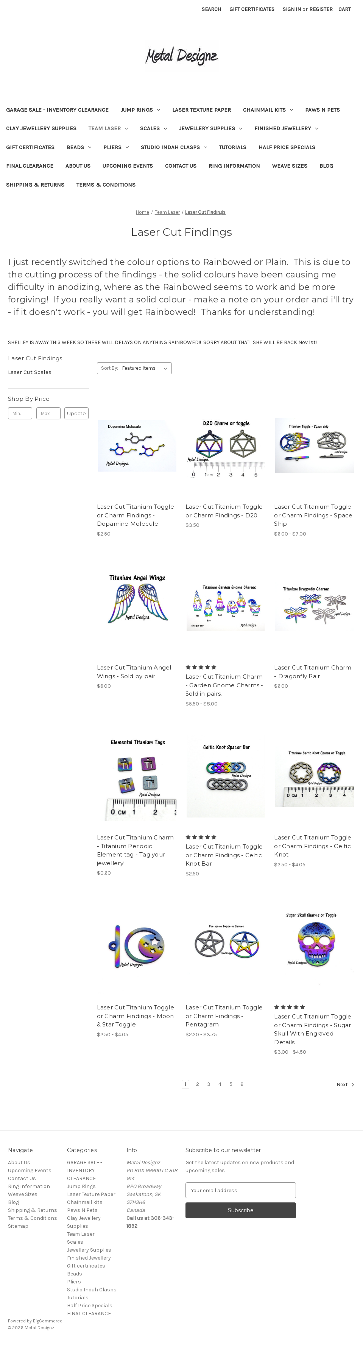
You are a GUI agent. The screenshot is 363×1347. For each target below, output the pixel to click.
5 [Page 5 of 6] (230, 1084)
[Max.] (48, 413)
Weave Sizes (289, 165)
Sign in (292, 9)
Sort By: (109, 368)
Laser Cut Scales (29, 372)
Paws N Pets (322, 109)
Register (321, 9)
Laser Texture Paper (201, 109)
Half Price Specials (287, 147)
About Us (77, 165)
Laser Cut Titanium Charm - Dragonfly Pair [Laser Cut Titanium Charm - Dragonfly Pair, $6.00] (312, 672)
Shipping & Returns (35, 184)
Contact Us (180, 165)
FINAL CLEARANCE (29, 165)
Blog (326, 165)
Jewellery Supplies (210, 128)
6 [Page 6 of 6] (241, 1084)
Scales (153, 128)
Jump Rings (140, 109)
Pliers (116, 147)
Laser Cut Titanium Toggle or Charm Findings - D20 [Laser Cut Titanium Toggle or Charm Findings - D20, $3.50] (224, 511)
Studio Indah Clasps (174, 147)
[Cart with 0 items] (344, 9)
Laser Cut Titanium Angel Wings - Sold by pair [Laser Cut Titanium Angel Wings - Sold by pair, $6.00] (134, 672)
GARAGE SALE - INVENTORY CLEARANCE (57, 109)
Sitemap (18, 1226)
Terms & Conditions (106, 184)
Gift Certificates (251, 9)
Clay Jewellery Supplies (41, 128)
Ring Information (234, 165)
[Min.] (20, 413)
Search (211, 9)
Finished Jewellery (286, 128)
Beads (79, 147)
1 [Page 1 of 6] (185, 1084)
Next (346, 1085)
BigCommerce (47, 1321)
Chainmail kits (268, 109)
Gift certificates (30, 147)
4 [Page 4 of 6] (219, 1084)
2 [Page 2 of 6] (197, 1084)
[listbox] (146, 368)
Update (76, 413)
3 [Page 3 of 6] (208, 1084)
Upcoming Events (128, 165)
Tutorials (232, 147)
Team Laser (108, 128)
